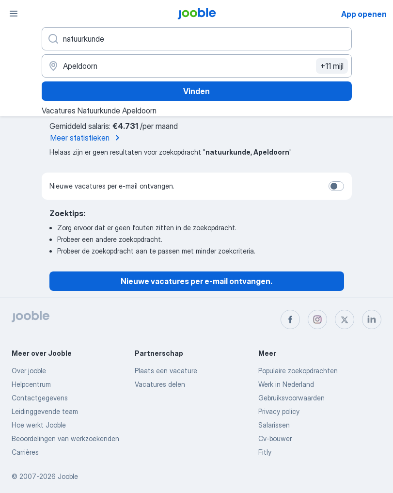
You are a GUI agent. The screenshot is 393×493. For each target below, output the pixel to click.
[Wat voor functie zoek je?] (197, 38)
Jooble (68, 476)
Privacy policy (278, 411)
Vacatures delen (160, 384)
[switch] (336, 186)
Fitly (264, 452)
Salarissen (274, 425)
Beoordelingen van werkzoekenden (65, 438)
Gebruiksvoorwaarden (291, 398)
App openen (364, 14)
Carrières (25, 452)
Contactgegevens (40, 398)
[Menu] (13, 13)
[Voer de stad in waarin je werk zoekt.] (197, 66)
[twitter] (344, 319)
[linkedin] (371, 319)
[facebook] (290, 319)
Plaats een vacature (166, 370)
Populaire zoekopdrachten (298, 370)
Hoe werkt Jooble (39, 425)
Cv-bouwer (275, 438)
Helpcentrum (31, 384)
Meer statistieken (86, 137)
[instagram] (317, 319)
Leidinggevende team (45, 411)
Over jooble (29, 370)
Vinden (196, 91)
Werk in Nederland (286, 384)
